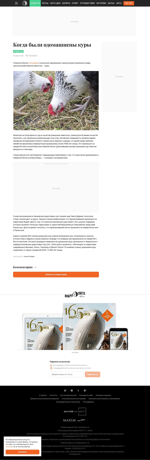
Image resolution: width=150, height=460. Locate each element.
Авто (119, 3)
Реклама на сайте (86, 395)
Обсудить (31, 56)
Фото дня (55, 3)
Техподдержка (88, 402)
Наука (111, 3)
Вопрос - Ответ (70, 3)
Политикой (58, 368)
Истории (101, 3)
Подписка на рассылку (60, 362)
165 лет (129, 3)
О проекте (43, 395)
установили (33, 63)
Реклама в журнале (103, 395)
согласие (59, 365)
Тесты (45, 3)
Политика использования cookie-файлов (104, 399)
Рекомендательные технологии (68, 402)
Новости (35, 3)
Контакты (53, 395)
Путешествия (87, 3)
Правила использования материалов (44, 399)
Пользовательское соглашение (74, 399)
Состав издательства (68, 395)
